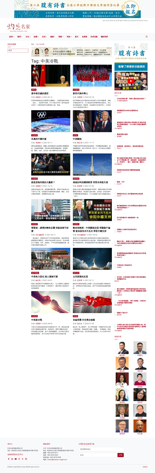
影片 (76, 37)
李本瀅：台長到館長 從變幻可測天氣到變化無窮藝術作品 (138, 279)
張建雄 (38, 97)
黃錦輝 (79, 186)
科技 (68, 37)
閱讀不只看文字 (135, 313)
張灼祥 (132, 283)
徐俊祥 (132, 114)
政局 (11, 37)
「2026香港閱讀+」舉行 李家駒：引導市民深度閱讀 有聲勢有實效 (138, 303)
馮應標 (79, 97)
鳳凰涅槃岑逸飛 (135, 134)
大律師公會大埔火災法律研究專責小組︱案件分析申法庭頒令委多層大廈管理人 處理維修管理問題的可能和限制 (138, 328)
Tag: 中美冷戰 (40, 44)
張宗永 (79, 324)
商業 (60, 37)
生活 (44, 37)
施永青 (38, 280)
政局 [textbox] (10, 50)
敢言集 (75, 135)
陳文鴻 (79, 143)
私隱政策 (145, 467)
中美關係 (77, 139)
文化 (27, 37)
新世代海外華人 (80, 93)
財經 (35, 37)
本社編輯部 (39, 235)
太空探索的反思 (80, 276)
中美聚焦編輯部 (135, 102)
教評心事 (76, 273)
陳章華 (132, 315)
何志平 (132, 174)
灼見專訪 (34, 224)
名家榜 (84, 37)
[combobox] (18, 50)
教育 (19, 37)
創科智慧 (76, 178)
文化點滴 (76, 90)
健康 (52, 37)
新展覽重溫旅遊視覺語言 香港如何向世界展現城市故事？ (138, 255)
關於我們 (104, 37)
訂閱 (120, 455)
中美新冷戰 (36, 320)
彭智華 (79, 280)
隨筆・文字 (133, 182)
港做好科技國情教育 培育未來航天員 (90, 182)
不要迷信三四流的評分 (137, 265)
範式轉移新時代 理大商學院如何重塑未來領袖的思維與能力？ (138, 207)
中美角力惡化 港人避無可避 (44, 276)
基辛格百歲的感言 (40, 93)
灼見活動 (94, 37)
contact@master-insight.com (57, 459)
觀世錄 (34, 90)
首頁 (32, 44)
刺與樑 (75, 316)
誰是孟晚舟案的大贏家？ (43, 182)
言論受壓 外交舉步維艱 (84, 320)
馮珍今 (132, 150)
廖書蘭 (132, 136)
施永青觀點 (35, 273)
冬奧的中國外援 (38, 139)
